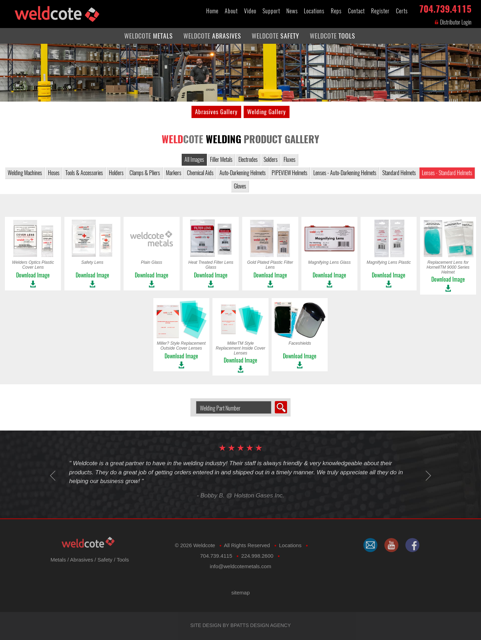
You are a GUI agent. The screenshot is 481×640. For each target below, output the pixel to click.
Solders (271, 159)
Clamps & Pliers (145, 173)
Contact (356, 11)
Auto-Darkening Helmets (242, 173)
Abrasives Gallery (216, 112)
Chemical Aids (200, 173)
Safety (104, 560)
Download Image (33, 275)
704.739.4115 (445, 7)
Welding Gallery (266, 112)
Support (271, 11)
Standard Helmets (399, 173)
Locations (314, 11)
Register (380, 11)
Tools (123, 560)
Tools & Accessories (84, 173)
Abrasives (81, 560)
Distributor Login (453, 22)
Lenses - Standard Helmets (447, 173)
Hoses (54, 173)
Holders (116, 173)
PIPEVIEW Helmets (289, 173)
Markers (173, 173)
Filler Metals (221, 159)
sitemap (240, 593)
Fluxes (289, 159)
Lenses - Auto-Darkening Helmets (344, 173)
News (292, 11)
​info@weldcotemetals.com (240, 566)
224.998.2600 (257, 556)
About (231, 11)
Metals (58, 560)
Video (250, 11)
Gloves (240, 186)
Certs (402, 11)
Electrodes (248, 159)
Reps (336, 11)
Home (212, 11)
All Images (194, 159)
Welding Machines (25, 173)
